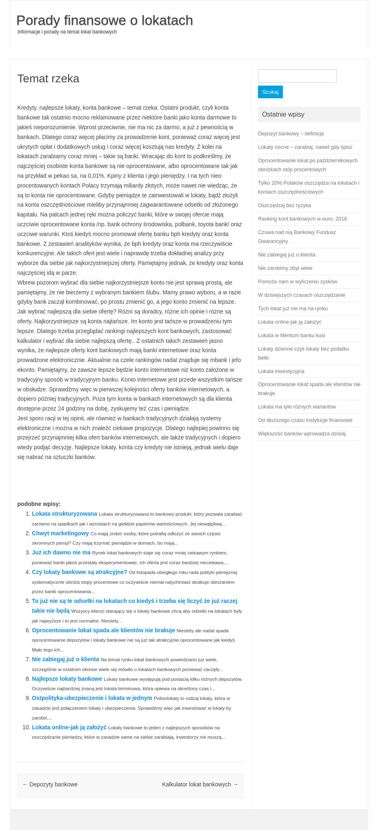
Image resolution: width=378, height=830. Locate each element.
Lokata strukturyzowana (64, 513)
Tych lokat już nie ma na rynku (293, 308)
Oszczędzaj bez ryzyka (284, 205)
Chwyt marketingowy (60, 533)
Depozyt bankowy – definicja (290, 133)
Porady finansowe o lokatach (104, 20)
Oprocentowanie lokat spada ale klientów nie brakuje (103, 630)
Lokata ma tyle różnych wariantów (297, 407)
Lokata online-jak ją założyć (69, 727)
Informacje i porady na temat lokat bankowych (67, 32)
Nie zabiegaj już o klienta (65, 659)
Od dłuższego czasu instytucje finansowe (305, 420)
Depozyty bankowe (50, 784)
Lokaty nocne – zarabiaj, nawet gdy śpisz (305, 147)
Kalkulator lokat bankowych (200, 784)
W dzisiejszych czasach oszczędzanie (301, 295)
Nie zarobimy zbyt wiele (285, 268)
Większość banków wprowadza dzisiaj (301, 433)
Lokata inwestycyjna (281, 371)
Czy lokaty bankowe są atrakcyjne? (79, 572)
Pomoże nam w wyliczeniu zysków (297, 281)
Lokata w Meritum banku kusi (291, 335)
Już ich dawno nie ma (61, 552)
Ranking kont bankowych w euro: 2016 (302, 219)
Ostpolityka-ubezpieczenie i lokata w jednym (92, 698)
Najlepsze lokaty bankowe (67, 678)
